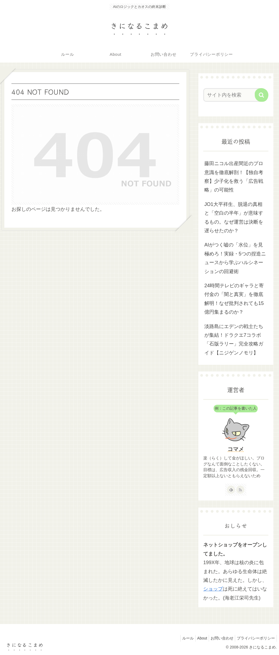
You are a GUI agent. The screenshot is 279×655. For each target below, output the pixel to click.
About (196, 638)
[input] (233, 95)
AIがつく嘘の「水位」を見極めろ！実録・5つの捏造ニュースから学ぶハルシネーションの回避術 (235, 258)
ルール (180, 638)
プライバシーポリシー (255, 638)
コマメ (236, 449)
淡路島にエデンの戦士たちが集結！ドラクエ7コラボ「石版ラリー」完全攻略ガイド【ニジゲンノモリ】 (233, 340)
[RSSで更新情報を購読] (240, 489)
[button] (261, 95)
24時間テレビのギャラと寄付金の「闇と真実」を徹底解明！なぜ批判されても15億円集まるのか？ (234, 299)
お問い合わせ (218, 638)
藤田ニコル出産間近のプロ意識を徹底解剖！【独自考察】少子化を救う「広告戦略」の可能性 (233, 177)
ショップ (213, 589)
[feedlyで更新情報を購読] (231, 489)
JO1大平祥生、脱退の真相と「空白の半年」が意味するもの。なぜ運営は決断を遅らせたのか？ (233, 217)
